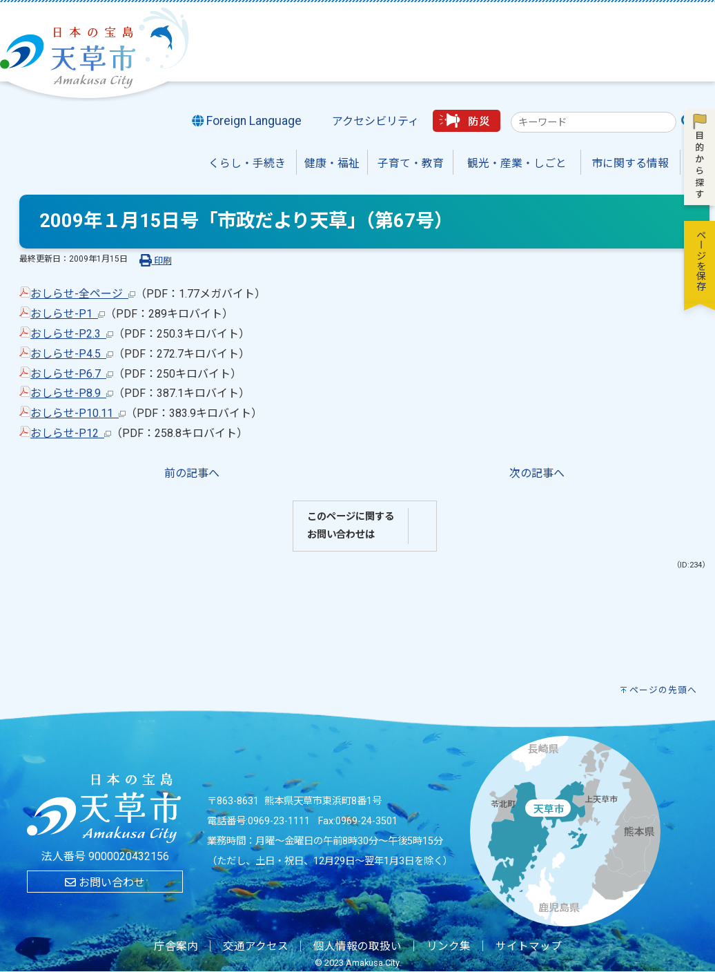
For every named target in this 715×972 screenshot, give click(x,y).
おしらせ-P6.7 (71, 373)
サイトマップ (529, 946)
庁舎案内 (176, 946)
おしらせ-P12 (70, 433)
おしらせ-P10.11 (78, 413)
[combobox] (593, 122)
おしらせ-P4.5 (71, 353)
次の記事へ (537, 473)
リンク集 (449, 946)
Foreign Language (247, 121)
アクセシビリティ (375, 121)
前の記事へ (191, 473)
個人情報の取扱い (357, 946)
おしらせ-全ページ (82, 293)
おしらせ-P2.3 (71, 333)
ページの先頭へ (663, 690)
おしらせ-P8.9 (71, 393)
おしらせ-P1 (67, 313)
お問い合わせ (105, 882)
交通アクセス (255, 946)
